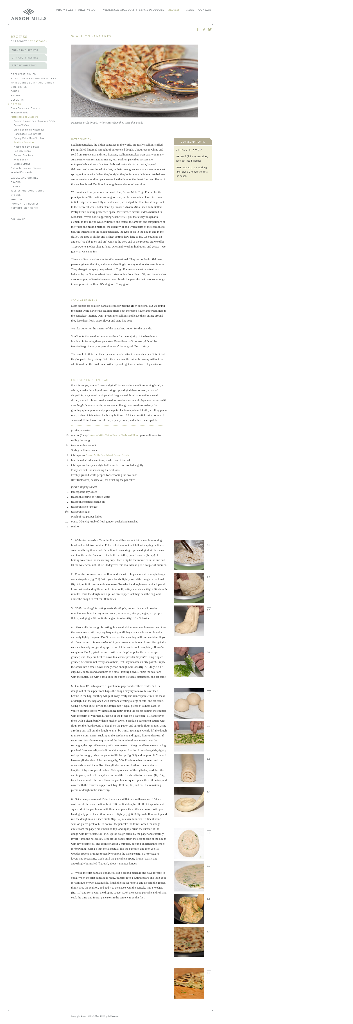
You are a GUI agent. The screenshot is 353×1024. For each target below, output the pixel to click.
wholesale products (118, 9)
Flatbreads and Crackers (24, 116)
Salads (15, 95)
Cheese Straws (22, 163)
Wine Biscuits (21, 159)
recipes (174, 9)
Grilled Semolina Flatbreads (29, 129)
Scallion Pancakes (24, 142)
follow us (18, 219)
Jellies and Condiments (27, 190)
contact (205, 9)
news (190, 9)
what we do (87, 9)
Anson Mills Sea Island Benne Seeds (107, 455)
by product (19, 41)
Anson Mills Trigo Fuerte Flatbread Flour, (114, 435)
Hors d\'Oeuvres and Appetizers (33, 78)
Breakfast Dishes (23, 73)
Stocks (16, 194)
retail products (151, 9)
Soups (15, 91)
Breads (16, 103)
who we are (64, 9)
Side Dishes (19, 86)
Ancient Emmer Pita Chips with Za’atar (35, 120)
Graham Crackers (23, 155)
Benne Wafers (21, 125)
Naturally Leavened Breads (26, 167)
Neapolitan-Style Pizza (26, 146)
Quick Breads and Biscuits (25, 108)
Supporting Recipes (24, 207)
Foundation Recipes (25, 203)
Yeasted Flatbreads (21, 172)
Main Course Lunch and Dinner (32, 82)
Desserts (17, 99)
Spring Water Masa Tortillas (29, 138)
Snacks (16, 181)
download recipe (193, 141)
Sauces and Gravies (24, 177)
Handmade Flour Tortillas (27, 133)
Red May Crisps (22, 150)
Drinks (15, 186)
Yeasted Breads (19, 112)
